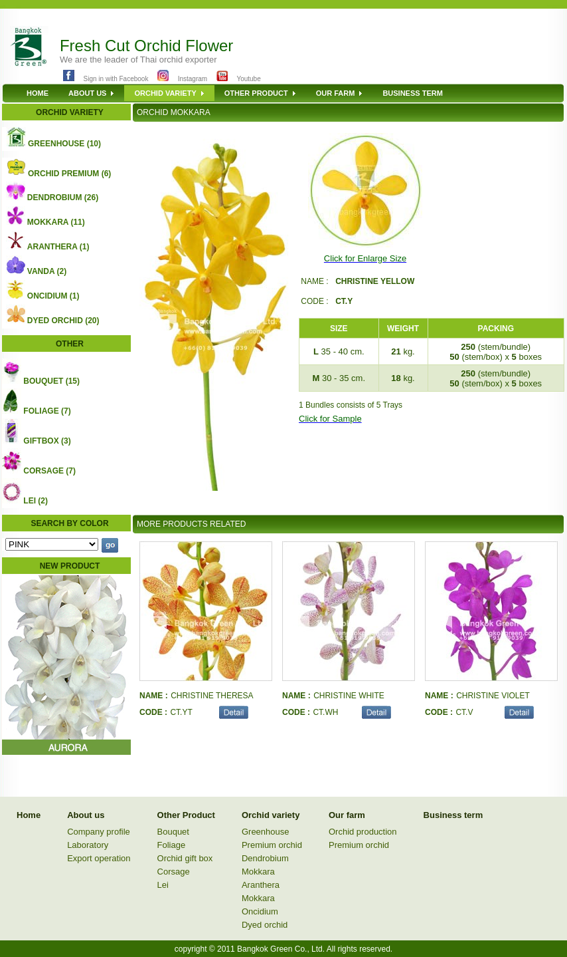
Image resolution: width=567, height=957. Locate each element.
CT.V (464, 712)
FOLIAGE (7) (46, 411)
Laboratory (87, 845)
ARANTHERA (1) (58, 246)
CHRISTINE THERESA (212, 695)
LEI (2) (35, 500)
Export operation (98, 858)
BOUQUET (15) (51, 381)
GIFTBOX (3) (46, 441)
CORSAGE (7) (49, 471)
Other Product (186, 815)
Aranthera (261, 885)
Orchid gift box (185, 858)
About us (85, 815)
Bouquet (173, 832)
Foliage (171, 845)
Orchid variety (270, 815)
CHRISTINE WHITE (348, 695)
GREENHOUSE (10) (64, 143)
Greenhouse (265, 832)
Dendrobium (265, 858)
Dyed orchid (264, 925)
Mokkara (258, 872)
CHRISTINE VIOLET (493, 695)
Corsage (173, 872)
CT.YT (181, 712)
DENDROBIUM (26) (62, 197)
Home (28, 815)
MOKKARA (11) (56, 222)
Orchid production (363, 832)
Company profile (98, 832)
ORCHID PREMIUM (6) (69, 173)
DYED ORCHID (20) (63, 320)
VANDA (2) (46, 271)
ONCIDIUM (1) (53, 296)
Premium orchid (272, 845)
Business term (453, 815)
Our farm (347, 815)
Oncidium (260, 911)
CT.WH (325, 712)
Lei (163, 885)
